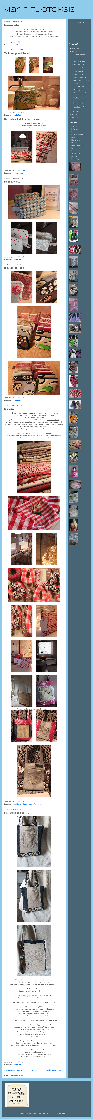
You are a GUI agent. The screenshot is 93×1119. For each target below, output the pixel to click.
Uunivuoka (75, 159)
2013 (74, 114)
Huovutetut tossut (78, 134)
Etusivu (33, 1071)
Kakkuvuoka (75, 137)
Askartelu (74, 126)
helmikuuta (78, 58)
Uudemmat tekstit (13, 1071)
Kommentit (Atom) (15, 1076)
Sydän (73, 151)
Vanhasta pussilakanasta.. (18, 53)
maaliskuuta (78, 61)
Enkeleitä (74, 129)
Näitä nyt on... (12, 182)
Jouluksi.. (9, 409)
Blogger (70, 1113)
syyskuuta (77, 71)
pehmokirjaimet (18, 173)
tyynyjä (74, 156)
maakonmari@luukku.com (78, 23)
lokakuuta (77, 74)
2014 (74, 118)
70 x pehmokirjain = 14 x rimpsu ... (23, 119)
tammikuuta (78, 55)
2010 (74, 48)
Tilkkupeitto (75, 154)
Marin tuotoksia (39, 10)
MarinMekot (75, 140)
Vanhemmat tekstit (54, 1071)
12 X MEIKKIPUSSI (14, 268)
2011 (73, 52)
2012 (74, 111)
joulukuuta (78, 107)
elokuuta (77, 68)
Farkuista (74, 132)
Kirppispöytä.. (11, 25)
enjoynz (52, 1113)
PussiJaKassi (17, 115)
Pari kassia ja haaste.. (16, 813)
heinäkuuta (78, 64)
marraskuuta (79, 78)
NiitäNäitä (17, 45)
